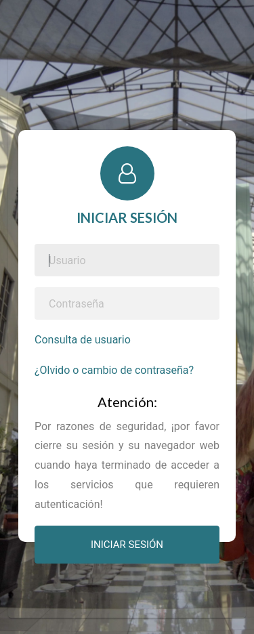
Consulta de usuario (83, 339)
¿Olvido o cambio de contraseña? (114, 370)
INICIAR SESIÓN (127, 544)
